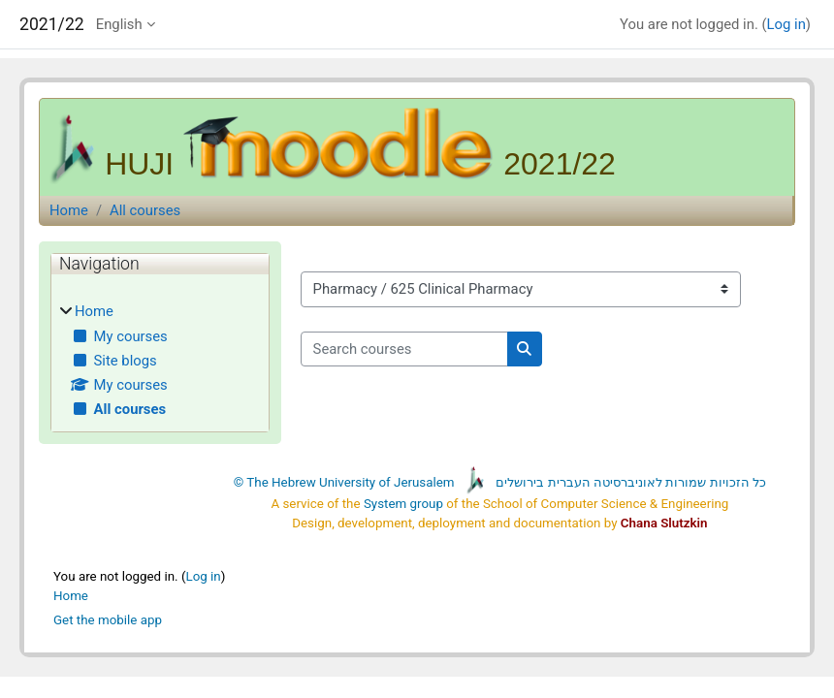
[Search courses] (404, 349)
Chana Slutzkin (664, 523)
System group (403, 503)
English (119, 24)
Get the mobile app (107, 620)
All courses (145, 210)
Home (68, 210)
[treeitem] (160, 360)
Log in (786, 24)
